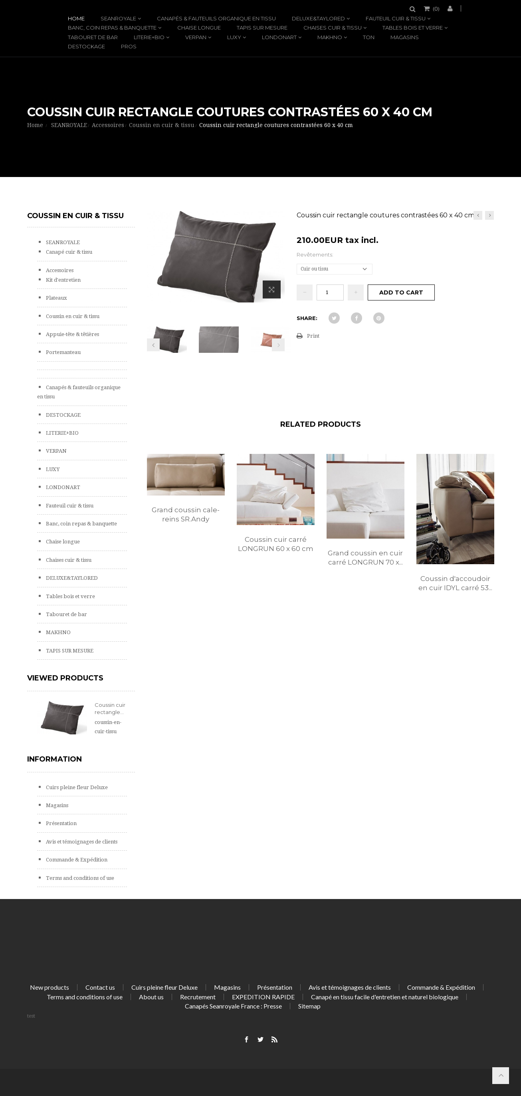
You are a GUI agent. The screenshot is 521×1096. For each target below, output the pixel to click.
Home (76, 18)
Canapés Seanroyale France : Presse (233, 1006)
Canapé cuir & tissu (68, 252)
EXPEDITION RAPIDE (263, 997)
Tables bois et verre (412, 27)
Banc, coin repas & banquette (112, 27)
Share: (307, 318)
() (436, 8)
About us (151, 997)
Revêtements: (316, 254)
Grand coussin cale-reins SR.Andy (186, 514)
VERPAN (195, 37)
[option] (186, 497)
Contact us (100, 987)
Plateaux (56, 298)
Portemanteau (63, 352)
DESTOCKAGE (86, 46)
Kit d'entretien (63, 280)
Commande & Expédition (76, 860)
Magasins (404, 37)
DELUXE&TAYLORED (318, 18)
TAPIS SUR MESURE (262, 27)
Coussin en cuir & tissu (72, 316)
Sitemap (309, 1006)
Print (313, 336)
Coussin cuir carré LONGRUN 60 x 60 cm (275, 544)
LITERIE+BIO (149, 37)
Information (54, 759)
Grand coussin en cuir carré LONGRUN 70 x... (365, 557)
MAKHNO (329, 37)
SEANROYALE (118, 18)
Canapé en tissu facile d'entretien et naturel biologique (384, 997)
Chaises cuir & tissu (332, 27)
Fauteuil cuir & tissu (396, 18)
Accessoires (59, 270)
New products (49, 987)
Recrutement (198, 997)
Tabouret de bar (93, 37)
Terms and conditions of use (79, 878)
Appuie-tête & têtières (72, 334)
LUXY (234, 37)
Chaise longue (199, 27)
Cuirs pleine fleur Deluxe (76, 787)
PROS (129, 46)
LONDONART (279, 37)
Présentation (61, 823)
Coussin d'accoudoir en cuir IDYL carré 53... (455, 583)
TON (368, 37)
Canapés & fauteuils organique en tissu (216, 18)
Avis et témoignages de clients (81, 842)
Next (278, 344)
